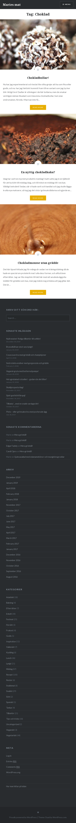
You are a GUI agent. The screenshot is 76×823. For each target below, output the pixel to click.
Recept (9, 675)
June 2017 (10, 521)
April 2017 (10, 532)
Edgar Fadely (11, 446)
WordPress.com (59, 817)
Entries (11, 761)
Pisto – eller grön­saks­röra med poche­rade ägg (26, 412)
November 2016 (13, 560)
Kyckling (10, 652)
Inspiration (11, 641)
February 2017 (12, 544)
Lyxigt (8, 663)
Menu (68, 4)
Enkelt (9, 614)
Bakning (9, 603)
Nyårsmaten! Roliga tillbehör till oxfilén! (23, 339)
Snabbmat (10, 685)
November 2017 (13, 505)
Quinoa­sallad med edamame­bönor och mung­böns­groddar (39, 457)
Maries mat (12, 4)
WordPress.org (13, 772)
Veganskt (10, 730)
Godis (8, 636)
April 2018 (10, 488)
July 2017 (10, 516)
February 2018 (12, 494)
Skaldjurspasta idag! (15, 387)
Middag (9, 669)
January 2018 (12, 499)
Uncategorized (12, 724)
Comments (13, 767)
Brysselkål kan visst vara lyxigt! (19, 347)
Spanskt (9, 702)
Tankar (9, 708)
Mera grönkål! (20, 435)
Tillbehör (10, 713)
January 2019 (12, 483)
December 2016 (13, 555)
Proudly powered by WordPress (23, 817)
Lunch (8, 658)
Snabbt (9, 691)
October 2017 (12, 510)
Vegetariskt (11, 735)
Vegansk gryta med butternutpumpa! (22, 371)
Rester (9, 680)
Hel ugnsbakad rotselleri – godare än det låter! (26, 379)
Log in (8, 756)
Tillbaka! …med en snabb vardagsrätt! (22, 404)
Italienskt (10, 647)
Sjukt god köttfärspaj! (16, 395)
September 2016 (13, 571)
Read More (38, 107)
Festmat (9, 619)
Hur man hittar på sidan (16, 786)
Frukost (9, 630)
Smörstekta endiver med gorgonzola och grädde (27, 363)
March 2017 (11, 538)
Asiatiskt (10, 597)
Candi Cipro (11, 451)
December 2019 (13, 477)
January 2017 (12, 549)
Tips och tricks (12, 719)
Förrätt (9, 625)
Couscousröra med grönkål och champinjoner (26, 355)
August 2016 (12, 577)
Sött (8, 697)
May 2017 (10, 527)
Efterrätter (11, 608)
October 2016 (12, 566)
